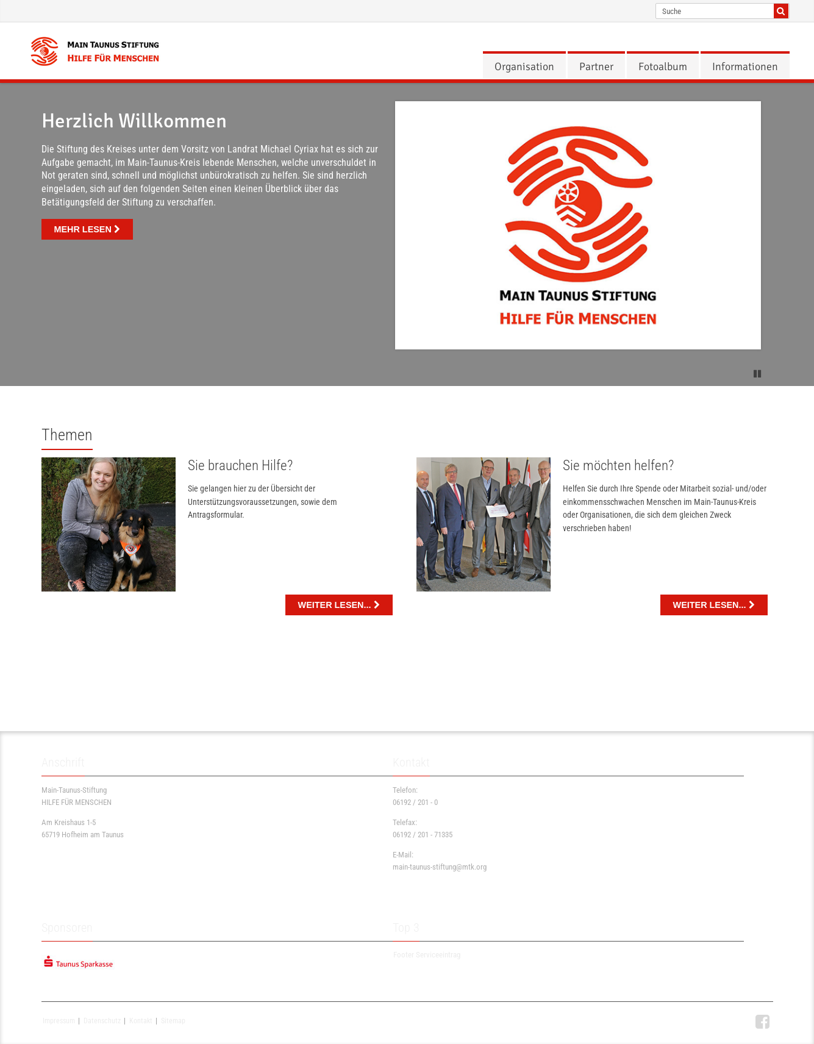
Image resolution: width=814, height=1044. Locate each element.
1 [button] (396, 373)
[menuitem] (524, 66)
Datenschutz (102, 1021)
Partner (596, 66)
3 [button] (418, 373)
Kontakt (140, 1021)
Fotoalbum (662, 66)
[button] (758, 372)
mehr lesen (87, 229)
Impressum (59, 1021)
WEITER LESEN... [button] (714, 605)
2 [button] (407, 373)
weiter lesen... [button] (339, 605)
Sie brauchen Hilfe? (240, 465)
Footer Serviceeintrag (426, 955)
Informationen (745, 66)
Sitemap (173, 1021)
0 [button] (385, 373)
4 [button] (429, 373)
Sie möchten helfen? (618, 465)
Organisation (524, 66)
